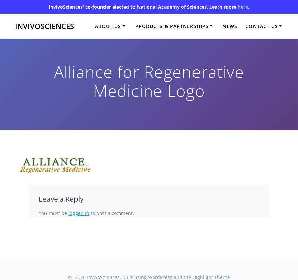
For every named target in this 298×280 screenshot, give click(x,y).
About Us (108, 26)
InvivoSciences (44, 26)
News (229, 26)
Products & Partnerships (172, 26)
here (243, 7)
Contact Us (261, 26)
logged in (78, 213)
